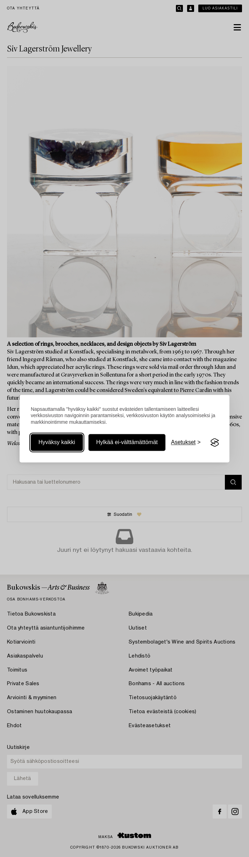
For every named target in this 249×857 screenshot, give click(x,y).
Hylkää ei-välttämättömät (127, 442)
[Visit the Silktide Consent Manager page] (214, 442)
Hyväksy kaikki (56, 442)
